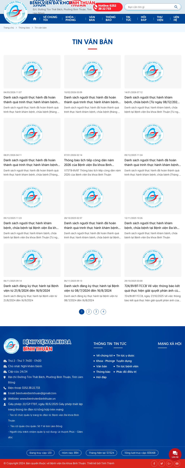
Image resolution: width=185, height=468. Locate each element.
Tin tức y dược (125, 355)
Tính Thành (107, 463)
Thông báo (111, 19)
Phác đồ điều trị (126, 372)
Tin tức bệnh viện (127, 366)
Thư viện (160, 19)
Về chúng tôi (50, 19)
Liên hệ (176, 19)
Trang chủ (9, 28)
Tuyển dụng (124, 361)
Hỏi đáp (144, 19)
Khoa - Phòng (71, 19)
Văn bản (92, 19)
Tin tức (128, 19)
